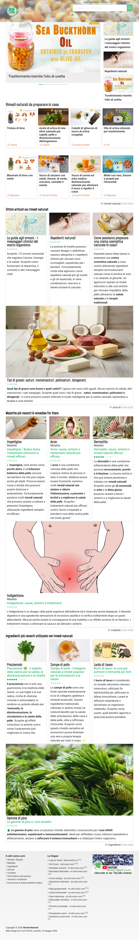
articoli (117, 407)
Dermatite (101, 442)
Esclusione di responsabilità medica (24, 883)
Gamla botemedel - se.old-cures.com (67, 892)
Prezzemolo (14, 664)
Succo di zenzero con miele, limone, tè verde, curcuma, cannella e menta (53, 180)
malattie (116, 630)
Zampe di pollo (60, 664)
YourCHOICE (26, 931)
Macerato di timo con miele (20, 177)
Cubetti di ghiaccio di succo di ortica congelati (84, 131)
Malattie (79, 17)
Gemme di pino (17, 818)
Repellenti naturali (116, 71)
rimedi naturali (112, 203)
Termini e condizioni (17, 879)
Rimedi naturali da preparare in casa (32, 104)
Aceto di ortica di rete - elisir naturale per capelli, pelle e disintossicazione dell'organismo (53, 134)
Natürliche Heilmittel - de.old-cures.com (68, 881)
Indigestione (15, 595)
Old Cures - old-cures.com (61, 864)
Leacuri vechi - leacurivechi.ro (63, 860)
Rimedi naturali (50, 17)
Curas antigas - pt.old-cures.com (64, 878)
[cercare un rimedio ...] (100, 7)
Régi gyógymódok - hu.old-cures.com (67, 888)
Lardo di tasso (103, 664)
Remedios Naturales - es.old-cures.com (68, 871)
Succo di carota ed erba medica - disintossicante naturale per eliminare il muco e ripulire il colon (85, 183)
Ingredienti (101, 17)
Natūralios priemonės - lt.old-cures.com (68, 916)
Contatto (11, 873)
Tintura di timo (16, 128)
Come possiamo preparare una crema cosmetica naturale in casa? (111, 242)
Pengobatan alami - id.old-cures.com (67, 913)
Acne (53, 442)
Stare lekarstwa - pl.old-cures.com (65, 896)
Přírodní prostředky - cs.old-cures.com (67, 906)
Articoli (122, 17)
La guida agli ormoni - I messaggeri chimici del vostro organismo (118, 43)
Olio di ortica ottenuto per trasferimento (117, 129)
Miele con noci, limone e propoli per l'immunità (117, 178)
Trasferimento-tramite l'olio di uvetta (36, 76)
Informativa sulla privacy (19, 876)
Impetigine (14, 442)
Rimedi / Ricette (15, 859)
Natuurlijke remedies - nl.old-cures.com (68, 899)
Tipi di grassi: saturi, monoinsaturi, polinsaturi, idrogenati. (47, 380)
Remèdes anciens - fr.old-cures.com (66, 868)
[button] (13, 47)
